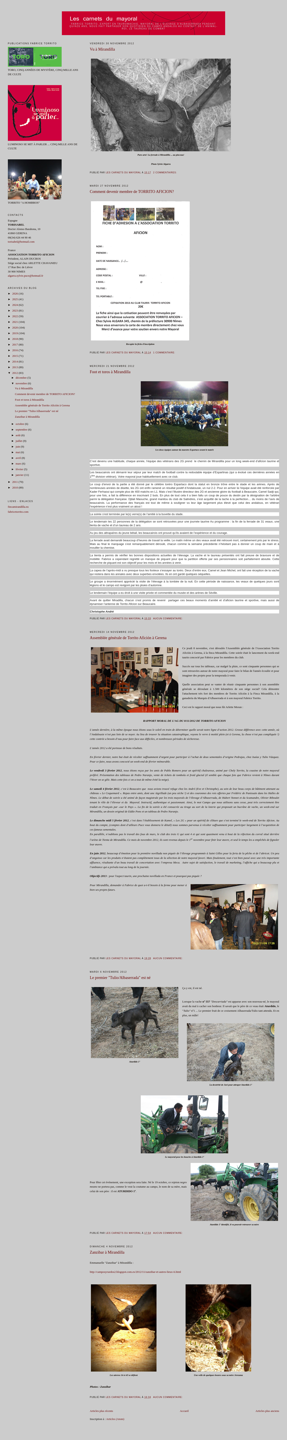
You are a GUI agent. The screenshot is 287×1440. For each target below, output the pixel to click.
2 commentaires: (165, 172)
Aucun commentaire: (168, 618)
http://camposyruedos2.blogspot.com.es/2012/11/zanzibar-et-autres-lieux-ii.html (135, 1271)
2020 (15, 327)
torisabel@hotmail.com (21, 241)
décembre (22, 377)
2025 (15, 299)
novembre (22, 383)
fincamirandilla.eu (18, 506)
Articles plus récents (101, 1411)
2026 (15, 293)
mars (19, 463)
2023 (15, 310)
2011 (15, 481)
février (20, 469)
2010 (15, 487)
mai (18, 452)
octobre (20, 424)
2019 (15, 333)
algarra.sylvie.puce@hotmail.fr (25, 275)
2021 (15, 321)
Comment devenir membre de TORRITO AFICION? (132, 191)
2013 (15, 367)
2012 (15, 372)
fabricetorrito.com (18, 511)
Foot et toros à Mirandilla (110, 372)
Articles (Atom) (115, 1419)
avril (19, 458)
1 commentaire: (164, 352)
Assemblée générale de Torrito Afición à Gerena (128, 638)
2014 (15, 361)
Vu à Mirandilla (102, 49)
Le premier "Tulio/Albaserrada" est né (120, 977)
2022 (15, 316)
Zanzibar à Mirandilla (107, 1252)
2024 (15, 304)
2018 (15, 338)
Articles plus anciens (267, 1411)
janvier (20, 475)
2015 (15, 355)
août (18, 435)
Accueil (184, 1411)
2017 (15, 344)
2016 (15, 350)
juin (18, 446)
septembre (22, 429)
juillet (19, 441)
